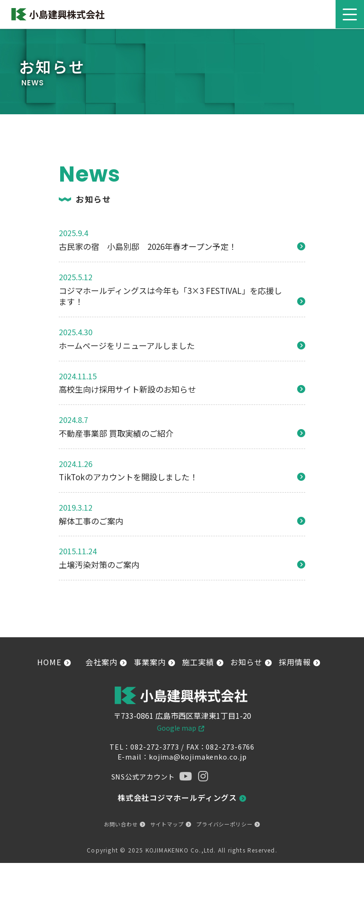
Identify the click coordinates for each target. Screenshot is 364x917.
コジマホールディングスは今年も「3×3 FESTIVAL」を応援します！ (170, 296)
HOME (54, 662)
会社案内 (106, 662)
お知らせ (251, 662)
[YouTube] (185, 776)
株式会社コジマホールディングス (182, 797)
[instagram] (200, 776)
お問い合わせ (124, 824)
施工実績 (202, 662)
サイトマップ (170, 824)
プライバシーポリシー (228, 824)
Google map (176, 728)
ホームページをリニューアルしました (127, 345)
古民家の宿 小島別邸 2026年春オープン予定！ (148, 246)
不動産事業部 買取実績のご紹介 (116, 433)
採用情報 (299, 662)
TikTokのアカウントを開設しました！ (128, 477)
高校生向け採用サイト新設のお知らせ (127, 389)
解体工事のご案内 (91, 521)
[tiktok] (231, 776)
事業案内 (154, 662)
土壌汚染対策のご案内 (99, 564)
